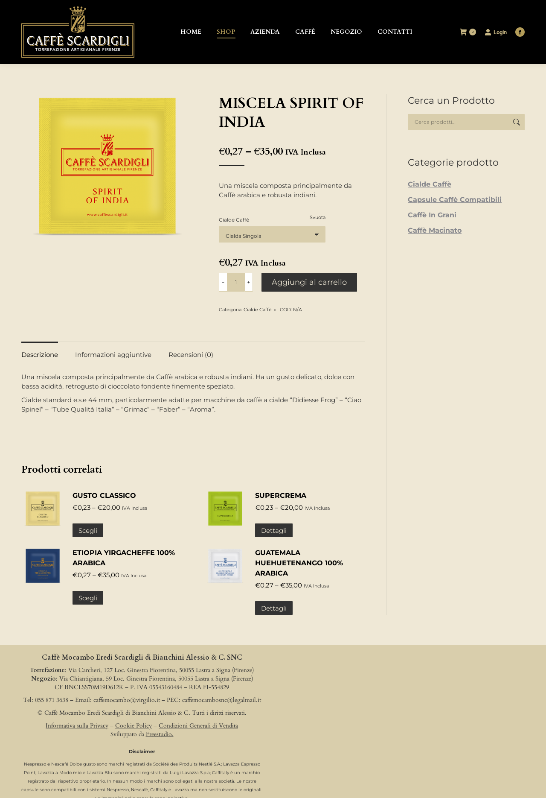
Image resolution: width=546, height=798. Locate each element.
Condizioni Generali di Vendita (198, 726)
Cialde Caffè (234, 219)
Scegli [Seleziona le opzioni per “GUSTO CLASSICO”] (87, 530)
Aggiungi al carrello (309, 282)
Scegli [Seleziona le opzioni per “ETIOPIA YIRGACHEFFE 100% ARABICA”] (87, 598)
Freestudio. (160, 734)
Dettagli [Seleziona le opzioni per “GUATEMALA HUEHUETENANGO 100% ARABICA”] (274, 608)
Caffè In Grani (432, 215)
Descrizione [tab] (39, 355)
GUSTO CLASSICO (104, 495)
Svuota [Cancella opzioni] (317, 217)
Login (496, 32)
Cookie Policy (133, 726)
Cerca (515, 122)
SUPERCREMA (280, 495)
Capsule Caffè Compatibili (455, 200)
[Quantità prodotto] (235, 282)
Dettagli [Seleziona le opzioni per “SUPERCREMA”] (274, 530)
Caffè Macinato (435, 230)
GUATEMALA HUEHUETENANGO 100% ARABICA (299, 563)
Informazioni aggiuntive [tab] (113, 355)
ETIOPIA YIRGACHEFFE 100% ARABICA (124, 558)
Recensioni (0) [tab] (190, 355)
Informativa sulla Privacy (77, 726)
